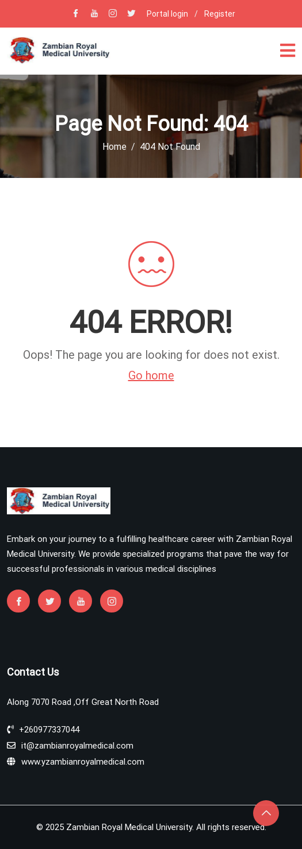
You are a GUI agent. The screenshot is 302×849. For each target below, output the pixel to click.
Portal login (167, 13)
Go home (151, 375)
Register (219, 13)
